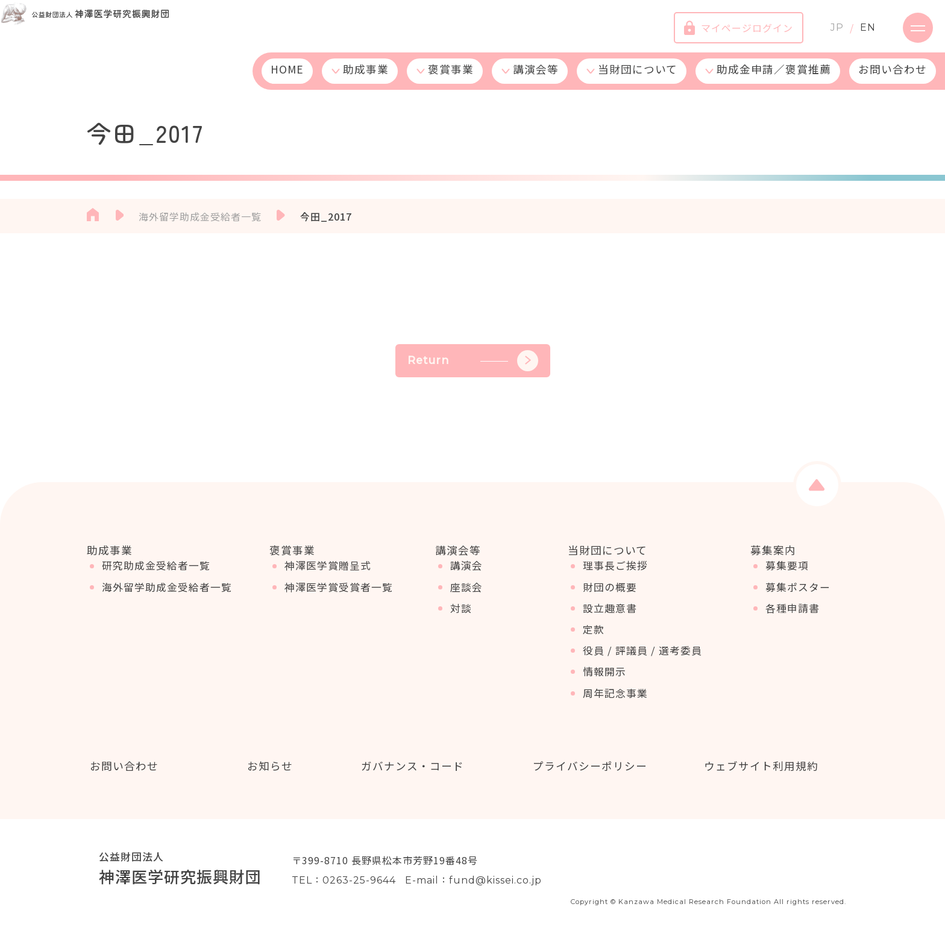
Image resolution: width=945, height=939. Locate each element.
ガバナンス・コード (409, 766)
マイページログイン (726, 33)
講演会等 (536, 79)
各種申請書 (792, 618)
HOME (287, 79)
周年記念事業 (615, 703)
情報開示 (604, 681)
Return (472, 360)
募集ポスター (797, 596)
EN (856, 33)
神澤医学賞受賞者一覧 (338, 596)
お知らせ (267, 766)
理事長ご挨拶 (615, 575)
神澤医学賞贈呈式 (327, 575)
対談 (461, 618)
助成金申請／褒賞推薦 (774, 79)
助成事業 (366, 79)
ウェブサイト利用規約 (758, 766)
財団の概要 (610, 596)
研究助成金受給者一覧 (156, 575)
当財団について (637, 79)
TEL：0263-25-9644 (344, 882)
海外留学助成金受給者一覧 (167, 596)
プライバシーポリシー (587, 766)
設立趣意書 (610, 618)
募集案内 (773, 550)
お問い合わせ (892, 79)
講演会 (466, 575)
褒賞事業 (451, 79)
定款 (593, 639)
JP (825, 33)
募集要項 (787, 575)
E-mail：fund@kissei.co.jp (473, 882)
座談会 (466, 596)
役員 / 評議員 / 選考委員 (642, 660)
